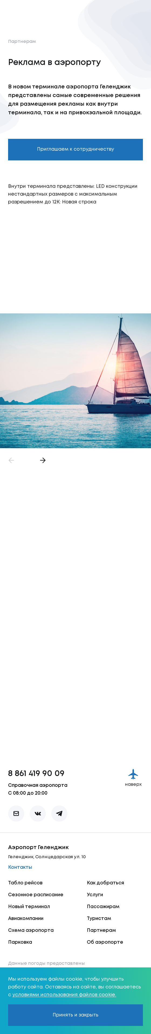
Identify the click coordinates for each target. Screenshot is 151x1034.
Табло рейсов (25, 883)
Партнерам (22, 42)
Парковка (20, 942)
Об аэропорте (105, 942)
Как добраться (105, 883)
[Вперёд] (42, 465)
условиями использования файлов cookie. (64, 995)
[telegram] (59, 813)
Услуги (95, 895)
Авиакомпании (25, 918)
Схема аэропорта (31, 930)
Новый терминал (29, 907)
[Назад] (12, 465)
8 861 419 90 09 (36, 773)
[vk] (38, 813)
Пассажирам (103, 907)
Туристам (99, 918)
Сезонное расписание (35, 895)
